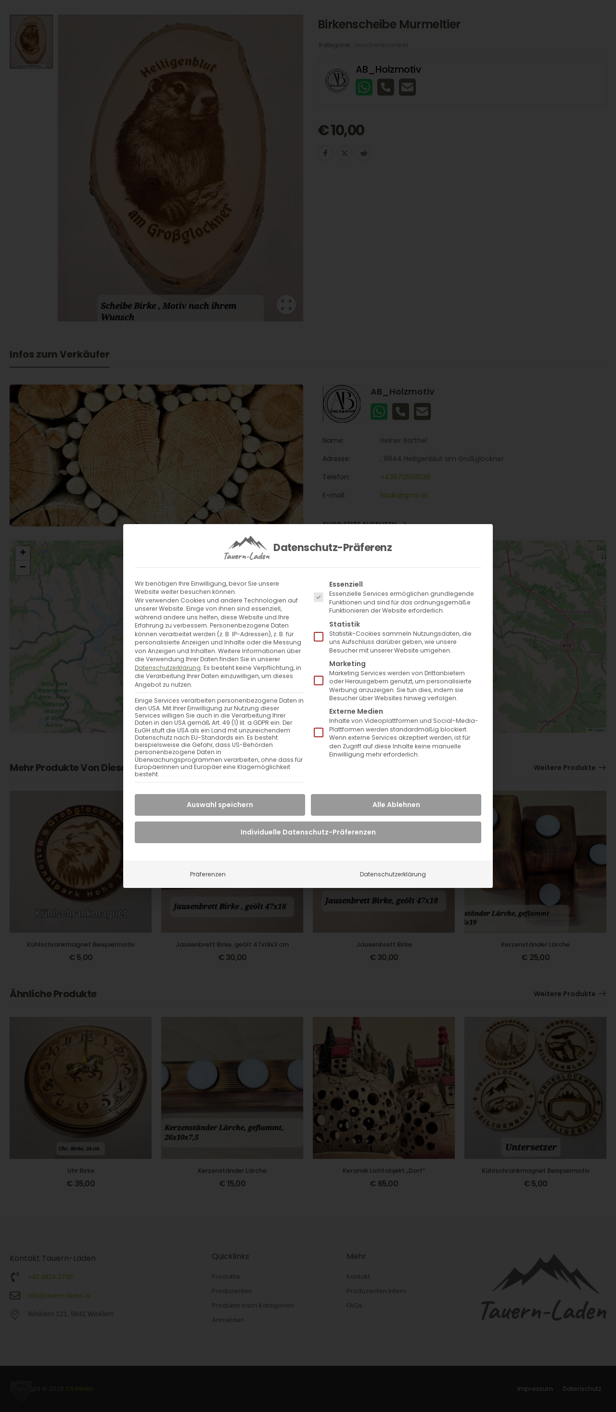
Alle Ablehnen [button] (396, 804)
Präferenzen (208, 874)
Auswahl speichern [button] (220, 804)
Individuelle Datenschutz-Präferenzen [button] (308, 832)
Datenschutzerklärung (168, 668)
